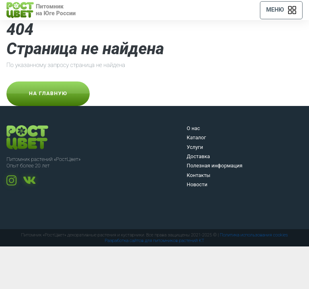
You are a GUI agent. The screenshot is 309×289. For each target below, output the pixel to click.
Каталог (196, 137)
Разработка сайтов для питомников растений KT (154, 240)
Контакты (198, 175)
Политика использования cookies (254, 235)
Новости (197, 184)
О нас (193, 128)
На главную (48, 93)
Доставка (198, 156)
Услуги (195, 147)
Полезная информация (215, 166)
